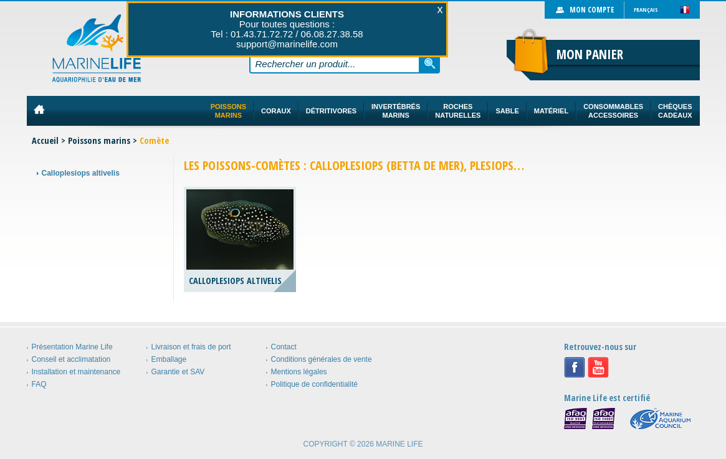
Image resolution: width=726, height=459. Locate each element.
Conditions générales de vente (321, 359)
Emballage (169, 359)
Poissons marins (99, 140)
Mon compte (592, 9)
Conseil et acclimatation (71, 359)
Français (646, 10)
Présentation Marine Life (72, 347)
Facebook (574, 367)
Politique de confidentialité (314, 384)
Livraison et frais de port (191, 347)
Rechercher (430, 63)
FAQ (39, 384)
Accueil (45, 140)
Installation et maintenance (76, 371)
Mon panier (589, 54)
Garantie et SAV (178, 371)
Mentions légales (299, 371)
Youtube (598, 367)
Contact (284, 347)
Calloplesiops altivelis (81, 173)
